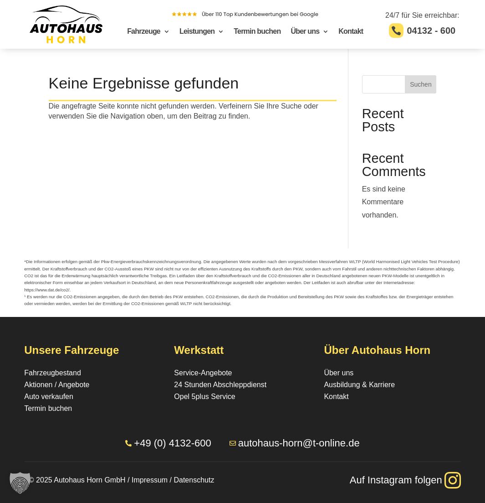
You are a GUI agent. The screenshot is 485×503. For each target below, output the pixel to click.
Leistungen (196, 31)
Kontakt (350, 31)
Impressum (150, 480)
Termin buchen (257, 31)
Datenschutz (194, 480)
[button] (20, 483)
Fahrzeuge (143, 31)
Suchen (420, 84)
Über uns (305, 31)
